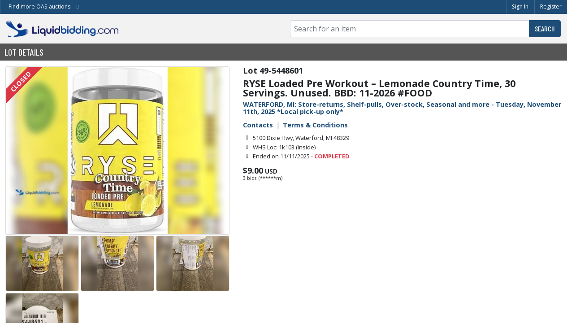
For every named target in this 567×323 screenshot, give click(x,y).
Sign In (520, 6)
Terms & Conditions (315, 125)
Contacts (258, 125)
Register (551, 6)
